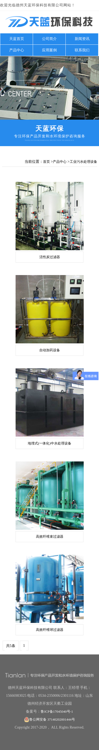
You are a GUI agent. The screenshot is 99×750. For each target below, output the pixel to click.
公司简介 (49, 39)
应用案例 (49, 50)
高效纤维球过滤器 (49, 630)
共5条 (10, 646)
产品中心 (16, 50)
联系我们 (82, 50)
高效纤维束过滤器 (49, 536)
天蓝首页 (16, 39)
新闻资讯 (82, 39)
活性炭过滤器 (49, 257)
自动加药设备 (49, 350)
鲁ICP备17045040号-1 (57, 711)
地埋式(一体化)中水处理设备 (49, 443)
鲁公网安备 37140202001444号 (49, 719)
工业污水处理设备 (83, 162)
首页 (46, 162)
